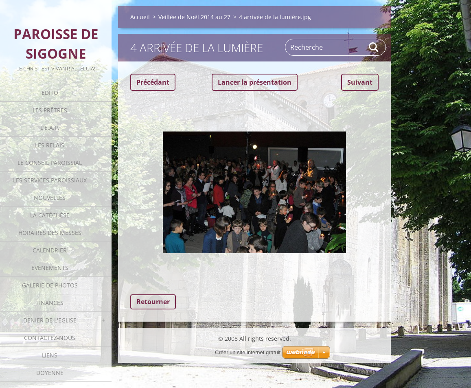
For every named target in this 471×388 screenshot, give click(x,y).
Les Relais (49, 145)
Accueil (140, 17)
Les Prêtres (50, 110)
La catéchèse (50, 215)
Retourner (153, 301)
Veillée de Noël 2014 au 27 (194, 17)
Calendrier (50, 250)
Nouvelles (50, 198)
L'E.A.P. (49, 128)
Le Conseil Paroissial (50, 163)
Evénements (49, 268)
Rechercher (374, 47)
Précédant (152, 82)
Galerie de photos (50, 285)
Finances (50, 303)
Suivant (359, 82)
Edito (50, 92)
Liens (49, 355)
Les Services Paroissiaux (50, 180)
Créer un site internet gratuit (247, 352)
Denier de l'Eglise (50, 320)
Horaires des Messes (49, 233)
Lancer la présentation (254, 82)
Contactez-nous (49, 338)
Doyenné (50, 373)
